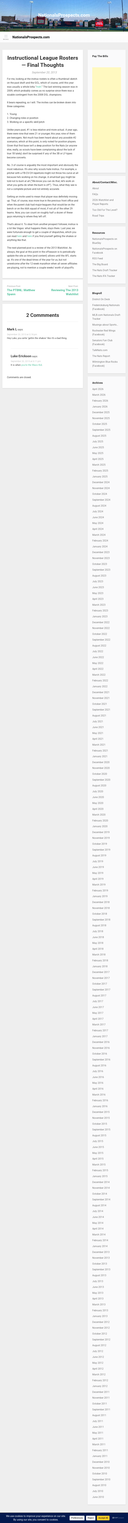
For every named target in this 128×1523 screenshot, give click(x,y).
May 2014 (97, 1222)
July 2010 (97, 1491)
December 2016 (101, 1042)
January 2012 (99, 1386)
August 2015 (99, 1135)
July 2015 (97, 1141)
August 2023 (99, 575)
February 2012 (100, 1380)
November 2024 (101, 488)
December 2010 (101, 1461)
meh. (39, 86)
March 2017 (98, 1024)
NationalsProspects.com (64, 15)
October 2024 (99, 493)
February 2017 (100, 1030)
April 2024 (97, 529)
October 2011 (99, 1403)
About (95, 188)
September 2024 (101, 499)
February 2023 (100, 610)
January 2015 (99, 1176)
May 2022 (97, 663)
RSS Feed (97, 258)
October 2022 (99, 634)
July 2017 (97, 1001)
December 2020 (101, 762)
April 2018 (97, 948)
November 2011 (101, 1397)
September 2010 (101, 1479)
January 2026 (99, 406)
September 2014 (101, 1199)
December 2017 (101, 972)
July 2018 (97, 931)
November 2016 (101, 1048)
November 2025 (101, 418)
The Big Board (100, 264)
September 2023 (101, 569)
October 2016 (99, 1053)
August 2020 (99, 785)
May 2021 (97, 733)
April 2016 (97, 1088)
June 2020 (98, 797)
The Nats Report (101, 356)
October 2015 (99, 1123)
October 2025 (99, 424)
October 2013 (99, 1263)
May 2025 (97, 453)
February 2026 (100, 400)
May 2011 (97, 1432)
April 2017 (97, 1018)
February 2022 (100, 680)
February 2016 (100, 1100)
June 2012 (98, 1356)
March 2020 (98, 814)
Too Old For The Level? (104, 209)
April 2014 (97, 1228)
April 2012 (97, 1368)
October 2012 (99, 1333)
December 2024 (101, 482)
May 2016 (97, 1082)
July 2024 (97, 511)
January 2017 (99, 1036)
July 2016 (97, 1071)
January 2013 (99, 1316)
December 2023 (101, 552)
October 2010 (99, 1473)
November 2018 (101, 908)
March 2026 (98, 394)
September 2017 (101, 989)
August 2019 (99, 855)
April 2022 (97, 668)
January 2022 (99, 686)
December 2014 (101, 1182)
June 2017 (98, 1007)
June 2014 (98, 1217)
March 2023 (98, 604)
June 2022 (98, 657)
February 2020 (100, 820)
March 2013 (98, 1304)
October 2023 (99, 564)
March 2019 (98, 884)
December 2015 (101, 1112)
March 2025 (98, 464)
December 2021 (101, 692)
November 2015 (101, 1117)
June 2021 (98, 727)
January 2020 (99, 826)
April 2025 (97, 459)
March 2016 (98, 1094)
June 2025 (98, 447)
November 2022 (101, 628)
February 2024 (100, 540)
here (19, 236)
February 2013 (100, 1310)
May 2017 (97, 1012)
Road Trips (98, 215)
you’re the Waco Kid (31, 365)
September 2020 (101, 779)
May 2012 (97, 1362)
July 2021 (97, 721)
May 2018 (97, 943)
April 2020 (97, 808)
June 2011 (98, 1426)
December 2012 (101, 1322)
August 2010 (99, 1485)
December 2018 (101, 902)
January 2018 (99, 966)
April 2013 (97, 1298)
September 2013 (101, 1269)
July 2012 (97, 1351)
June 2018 (98, 937)
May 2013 (97, 1292)
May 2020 (97, 803)
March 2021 (98, 744)
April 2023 (97, 598)
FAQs (95, 194)
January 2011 (99, 1456)
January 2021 (99, 756)
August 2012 (99, 1345)
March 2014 (98, 1234)
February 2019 (100, 890)
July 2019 (97, 861)
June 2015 (98, 1147)
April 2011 (97, 1438)
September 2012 (101, 1339)
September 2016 (101, 1059)
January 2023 (99, 616)
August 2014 (99, 1205)
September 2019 (101, 849)
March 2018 (98, 954)
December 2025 (101, 412)
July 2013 (97, 1281)
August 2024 (99, 505)
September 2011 (101, 1409)
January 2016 (99, 1106)
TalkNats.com (99, 350)
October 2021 (99, 703)
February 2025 (100, 470)
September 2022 (101, 639)
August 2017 (99, 995)
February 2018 (100, 960)
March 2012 (98, 1374)
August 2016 (99, 1065)
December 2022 (101, 622)
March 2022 (98, 674)
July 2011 (97, 1421)
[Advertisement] (106, 113)
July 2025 (97, 441)
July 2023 (97, 581)
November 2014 (101, 1187)
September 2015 (101, 1129)
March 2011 (98, 1444)
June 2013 (98, 1287)
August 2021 (99, 715)
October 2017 (99, 983)
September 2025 (101, 429)
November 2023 (101, 558)
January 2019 (99, 896)
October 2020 (99, 773)
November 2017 (101, 978)
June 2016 (98, 1077)
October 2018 (99, 913)
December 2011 (101, 1392)
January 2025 (99, 476)
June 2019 (98, 867)
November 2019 (101, 837)
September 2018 (101, 919)
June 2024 (98, 517)
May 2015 (97, 1153)
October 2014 (99, 1193)
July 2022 (97, 651)
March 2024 (98, 534)
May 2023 (97, 593)
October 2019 (99, 843)
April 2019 (97, 878)
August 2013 (99, 1275)
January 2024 (99, 546)
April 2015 (97, 1158)
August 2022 (99, 645)
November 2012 (101, 1327)
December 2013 (101, 1252)
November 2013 (101, 1257)
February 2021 (100, 750)
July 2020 (97, 791)
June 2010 (98, 1497)
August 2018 (99, 925)
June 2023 (98, 587)
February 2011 (100, 1450)
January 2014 (99, 1246)
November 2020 (101, 768)
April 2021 (97, 738)
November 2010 (101, 1467)
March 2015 (98, 1164)
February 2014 (100, 1240)
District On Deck (101, 299)
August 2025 (99, 435)
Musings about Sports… (105, 324)
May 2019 (97, 873)
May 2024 (97, 523)
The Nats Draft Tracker (104, 270)
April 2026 (97, 389)
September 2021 (101, 709)
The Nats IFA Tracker (103, 276)
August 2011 (99, 1415)
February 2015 (100, 1170)
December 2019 (101, 832)
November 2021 (101, 698)
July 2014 (97, 1211)
